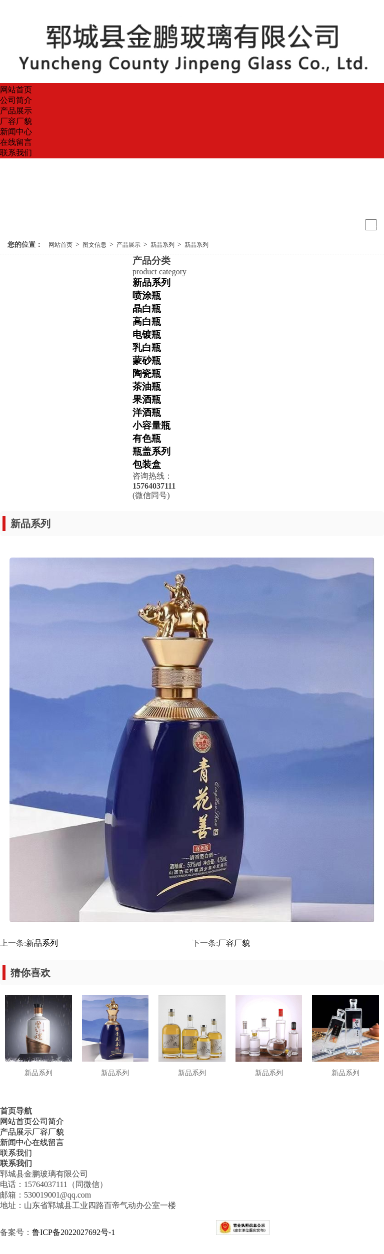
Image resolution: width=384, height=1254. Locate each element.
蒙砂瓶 (146, 360)
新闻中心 (16, 131)
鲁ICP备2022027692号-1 (73, 1232)
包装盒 (146, 464)
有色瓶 (146, 438)
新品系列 (162, 244)
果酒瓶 (146, 399)
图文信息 (94, 244)
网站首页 (16, 89)
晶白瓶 (146, 308)
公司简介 (16, 100)
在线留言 (16, 142)
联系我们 (16, 152)
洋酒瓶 (146, 412)
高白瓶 (146, 321)
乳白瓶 (146, 347)
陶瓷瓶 (146, 373)
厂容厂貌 (16, 121)
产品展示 (16, 110)
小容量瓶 (151, 425)
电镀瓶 (146, 334)
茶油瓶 (146, 386)
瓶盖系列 (151, 451)
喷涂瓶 (146, 295)
